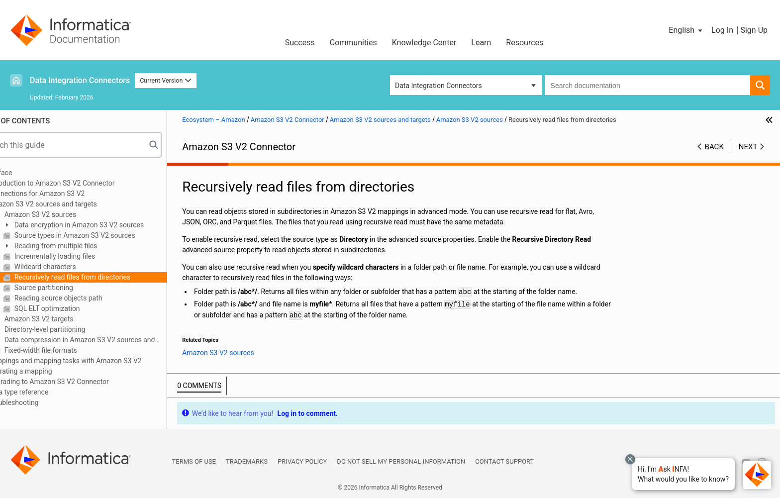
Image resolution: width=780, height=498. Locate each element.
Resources (524, 42)
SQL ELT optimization (74, 308)
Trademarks (247, 461)
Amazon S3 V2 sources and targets (70, 204)
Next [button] (748, 146)
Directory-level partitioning (72, 329)
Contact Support (504, 461)
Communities (353, 42)
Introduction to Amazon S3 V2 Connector (79, 183)
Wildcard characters (72, 267)
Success (300, 42)
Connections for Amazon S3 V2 (64, 194)
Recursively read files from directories (100, 277)
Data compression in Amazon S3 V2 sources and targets (102, 340)
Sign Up (754, 30)
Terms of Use (194, 461)
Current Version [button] (166, 80)
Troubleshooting (41, 402)
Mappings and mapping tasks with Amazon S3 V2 (93, 361)
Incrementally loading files (82, 256)
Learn (481, 42)
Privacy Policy (302, 461)
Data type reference (46, 392)
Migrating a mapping (48, 371)
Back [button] (714, 146)
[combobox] (647, 85)
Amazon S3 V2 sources (67, 214)
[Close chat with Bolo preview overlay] (630, 459)
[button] (683, 474)
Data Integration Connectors (80, 80)
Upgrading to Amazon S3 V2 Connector (76, 382)
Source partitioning (71, 288)
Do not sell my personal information (401, 461)
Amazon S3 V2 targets (66, 319)
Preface (28, 173)
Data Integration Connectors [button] (438, 86)
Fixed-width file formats (68, 350)
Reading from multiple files (83, 246)
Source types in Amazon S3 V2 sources (102, 235)
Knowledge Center (424, 42)
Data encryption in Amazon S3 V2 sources (106, 225)
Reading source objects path (85, 298)
